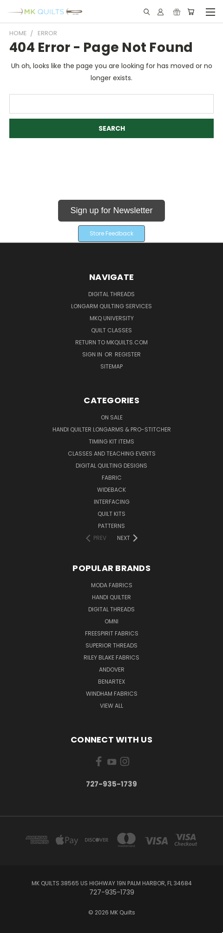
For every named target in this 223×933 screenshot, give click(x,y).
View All (111, 706)
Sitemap (111, 366)
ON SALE (112, 417)
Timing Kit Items (111, 441)
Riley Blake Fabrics (111, 657)
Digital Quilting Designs (111, 466)
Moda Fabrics (111, 585)
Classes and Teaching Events (112, 453)
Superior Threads (111, 645)
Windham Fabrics (112, 694)
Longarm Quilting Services (111, 306)
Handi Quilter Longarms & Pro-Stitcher (111, 429)
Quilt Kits (111, 514)
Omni (111, 621)
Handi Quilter (111, 597)
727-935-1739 (111, 784)
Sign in (93, 354)
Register (128, 354)
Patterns (111, 526)
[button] (111, 212)
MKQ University (112, 318)
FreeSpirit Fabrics (111, 633)
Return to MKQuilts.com (111, 342)
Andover (112, 669)
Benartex (111, 681)
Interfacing (112, 502)
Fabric (112, 478)
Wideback (111, 490)
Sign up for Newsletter (111, 210)
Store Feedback (111, 233)
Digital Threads (111, 294)
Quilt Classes (111, 330)
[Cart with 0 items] (191, 11)
